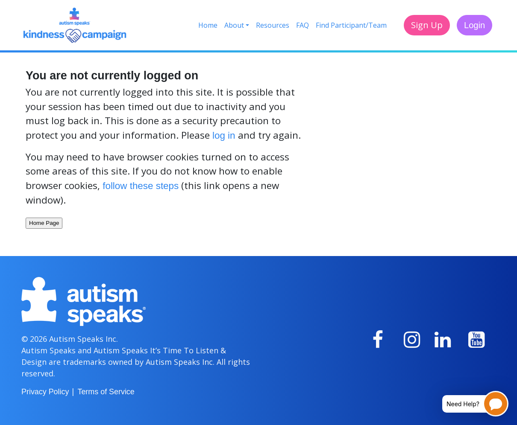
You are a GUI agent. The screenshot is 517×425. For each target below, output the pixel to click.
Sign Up (427, 25)
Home (207, 25)
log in (223, 135)
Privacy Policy (45, 391)
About (234, 25)
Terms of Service (105, 391)
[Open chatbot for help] (468, 403)
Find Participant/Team (351, 25)
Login (474, 25)
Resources (272, 25)
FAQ (302, 25)
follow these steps (140, 185)
